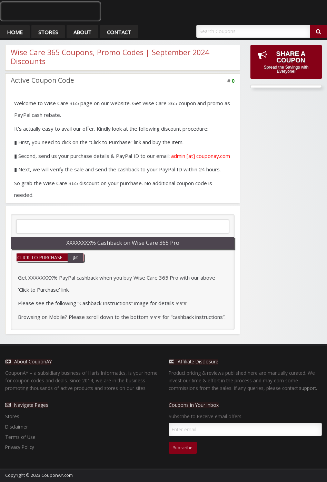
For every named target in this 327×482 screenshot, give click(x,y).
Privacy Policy (19, 447)
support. (308, 388)
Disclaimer (16, 426)
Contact (119, 32)
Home (15, 32)
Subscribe (182, 448)
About (82, 32)
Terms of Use (20, 437)
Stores (48, 32)
